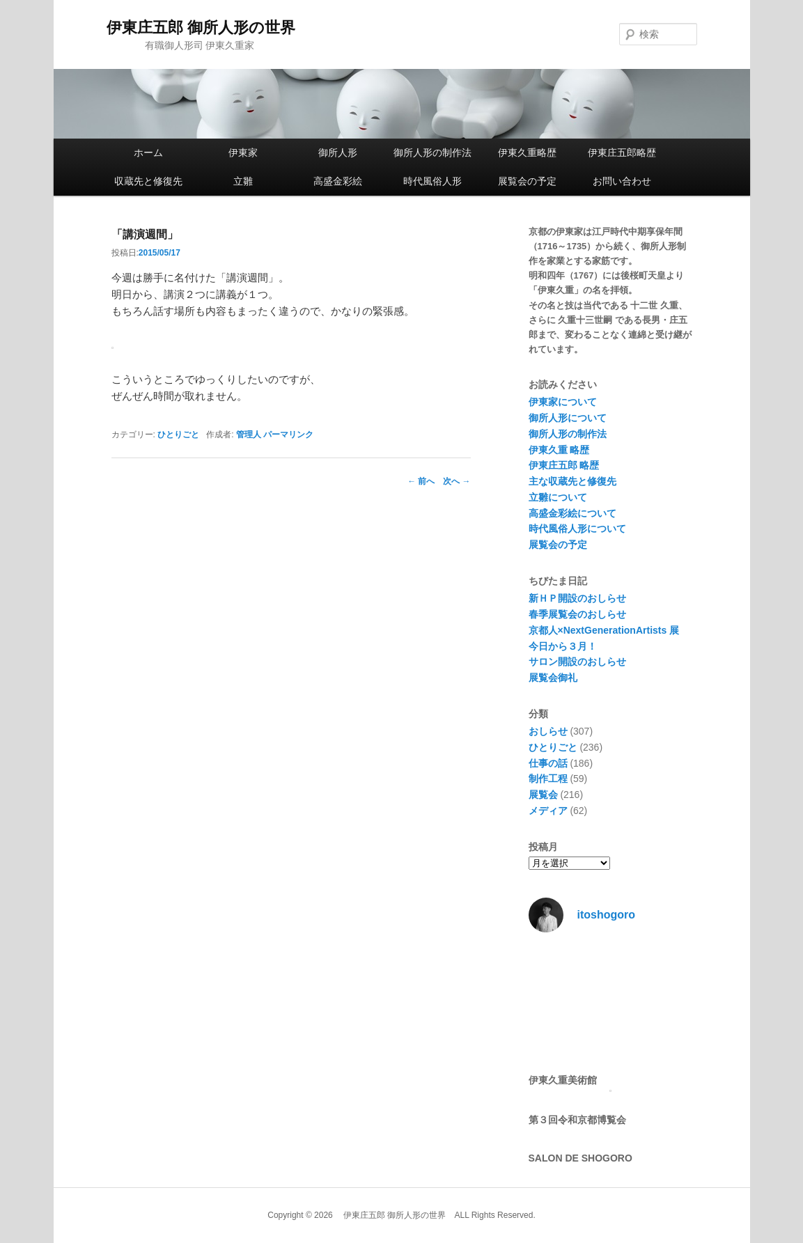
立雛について (558, 497)
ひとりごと (178, 434)
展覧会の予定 (527, 181)
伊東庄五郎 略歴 (564, 465)
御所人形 (337, 152)
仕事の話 (548, 763)
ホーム (148, 152)
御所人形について (568, 417)
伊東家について (563, 401)
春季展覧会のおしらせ (577, 614)
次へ (456, 481)
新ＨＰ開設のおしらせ (577, 598)
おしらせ (548, 731)
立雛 (243, 181)
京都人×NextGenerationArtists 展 (604, 630)
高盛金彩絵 (337, 181)
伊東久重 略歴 (559, 449)
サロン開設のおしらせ (577, 661)
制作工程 (548, 778)
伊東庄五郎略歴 (622, 152)
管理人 (248, 434)
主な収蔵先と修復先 (572, 481)
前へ (421, 481)
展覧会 (543, 794)
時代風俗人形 (432, 181)
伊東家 (243, 152)
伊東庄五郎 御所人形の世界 (201, 27)
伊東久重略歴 (527, 152)
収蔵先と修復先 (148, 181)
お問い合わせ (622, 181)
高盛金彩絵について (572, 513)
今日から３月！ (563, 646)
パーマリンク (288, 434)
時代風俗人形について (577, 528)
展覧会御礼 (553, 677)
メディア (548, 810)
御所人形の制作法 (432, 152)
